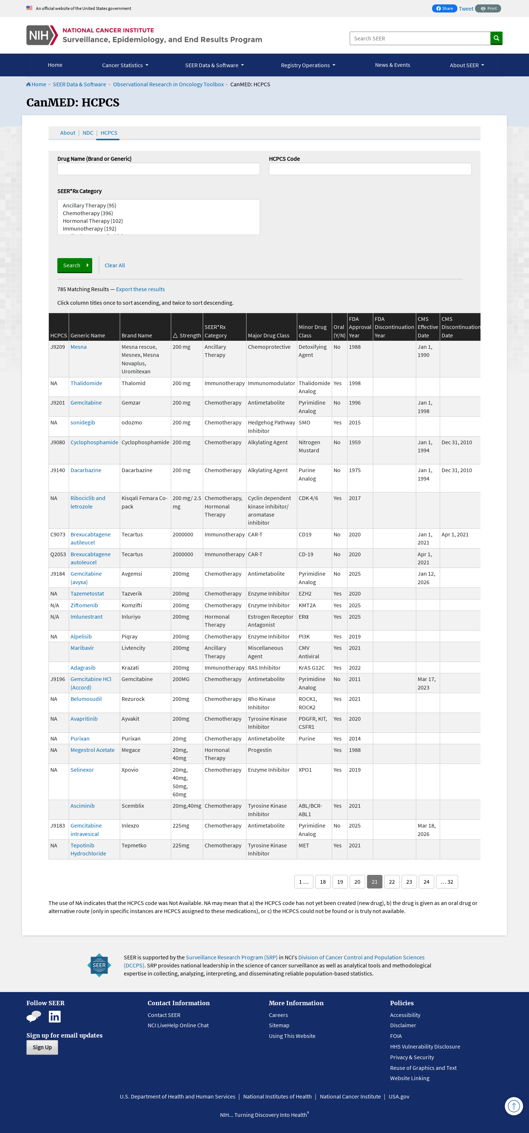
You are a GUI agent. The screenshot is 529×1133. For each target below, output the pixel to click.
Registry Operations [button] (306, 65)
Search (71, 265)
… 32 (447, 881)
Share (446, 9)
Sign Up (42, 1047)
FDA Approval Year (360, 327)
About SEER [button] (465, 65)
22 (392, 881)
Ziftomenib (84, 605)
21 (375, 881)
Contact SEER (164, 1014)
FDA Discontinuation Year (394, 327)
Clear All (115, 265)
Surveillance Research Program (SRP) (232, 957)
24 (426, 881)
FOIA (396, 1035)
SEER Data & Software (79, 84)
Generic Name (88, 335)
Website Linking (409, 1078)
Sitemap (279, 1025)
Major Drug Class (268, 335)
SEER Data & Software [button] (212, 65)
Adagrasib (83, 667)
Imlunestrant (86, 616)
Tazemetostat (87, 593)
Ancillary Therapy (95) (158, 205)
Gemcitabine (86, 402)
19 (340, 881)
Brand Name (137, 335)
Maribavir (82, 647)
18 (323, 881)
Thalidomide (86, 383)
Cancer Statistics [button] (123, 65)
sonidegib (83, 422)
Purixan (80, 738)
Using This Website (292, 1035)
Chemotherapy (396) (158, 213)
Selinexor (82, 769)
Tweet (466, 8)
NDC (88, 132)
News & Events (392, 64)
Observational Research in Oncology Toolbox (168, 84)
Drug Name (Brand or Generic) (94, 158)
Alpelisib (81, 636)
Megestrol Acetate (93, 749)
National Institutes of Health (277, 1096)
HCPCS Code (284, 158)
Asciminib (83, 805)
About (67, 132)
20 (357, 881)
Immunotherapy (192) (158, 228)
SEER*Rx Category (79, 191)
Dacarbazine (86, 470)
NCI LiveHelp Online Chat (178, 1025)
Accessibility (405, 1014)
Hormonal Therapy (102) (158, 221)
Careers (278, 1014)
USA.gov (399, 1096)
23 (409, 881)
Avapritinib (84, 718)
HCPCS (109, 132)
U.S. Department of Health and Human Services (177, 1096)
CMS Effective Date (428, 327)
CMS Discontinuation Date (461, 327)
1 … (304, 881)
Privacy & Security (412, 1057)
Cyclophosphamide (94, 442)
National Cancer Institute (350, 1096)
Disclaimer (403, 1025)
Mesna (79, 346)
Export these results (140, 289)
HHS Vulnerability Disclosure (425, 1046)
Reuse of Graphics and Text (423, 1067)
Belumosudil (86, 698)
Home (55, 64)
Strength (190, 335)
